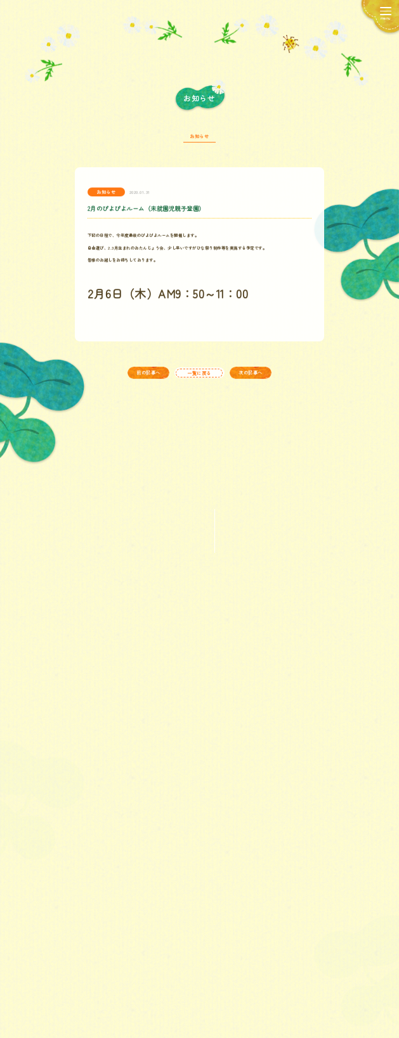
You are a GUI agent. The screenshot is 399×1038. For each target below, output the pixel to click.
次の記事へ (251, 377)
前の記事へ (148, 377)
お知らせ (199, 141)
